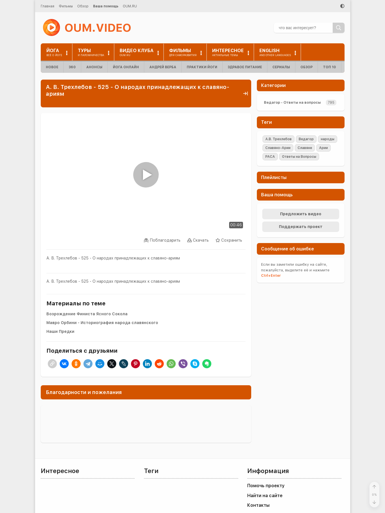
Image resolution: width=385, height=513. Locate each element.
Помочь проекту (266, 485)
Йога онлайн (126, 67)
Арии (323, 148)
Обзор (83, 6)
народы (327, 139)
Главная (47, 6)
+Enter (271, 275)
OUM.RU (130, 6)
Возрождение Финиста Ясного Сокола (87, 314)
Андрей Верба (162, 67)
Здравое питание (245, 67)
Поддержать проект (300, 226)
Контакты (258, 505)
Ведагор (306, 139)
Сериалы (281, 67)
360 (72, 67)
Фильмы (66, 6)
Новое (52, 67)
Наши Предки (60, 331)
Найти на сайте (265, 495)
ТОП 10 (329, 67)
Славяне (305, 148)
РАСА (270, 157)
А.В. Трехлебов (278, 139)
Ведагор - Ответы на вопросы (292, 102)
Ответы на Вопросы (299, 157)
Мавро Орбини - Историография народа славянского (102, 322)
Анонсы (94, 67)
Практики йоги (202, 67)
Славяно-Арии (278, 148)
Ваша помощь (105, 6)
